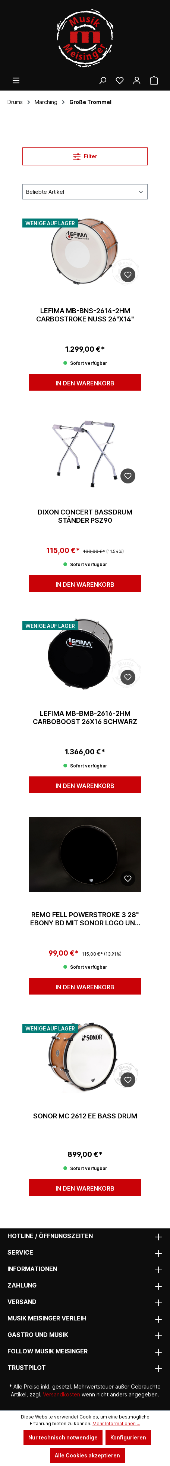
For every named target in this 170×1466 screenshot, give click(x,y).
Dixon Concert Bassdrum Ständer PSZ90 (85, 516)
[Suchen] (102, 80)
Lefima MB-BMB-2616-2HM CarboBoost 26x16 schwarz (85, 717)
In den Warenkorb (85, 383)
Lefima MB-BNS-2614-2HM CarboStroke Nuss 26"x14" (85, 315)
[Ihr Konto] (136, 80)
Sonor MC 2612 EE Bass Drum (85, 1116)
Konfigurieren (128, 1437)
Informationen (32, 1269)
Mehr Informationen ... (116, 1423)
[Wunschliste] (119, 80)
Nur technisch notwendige (63, 1437)
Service (20, 1252)
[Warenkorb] (154, 80)
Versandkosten (61, 1394)
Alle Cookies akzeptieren (87, 1455)
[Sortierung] (85, 191)
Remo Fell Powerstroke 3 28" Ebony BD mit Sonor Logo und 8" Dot (85, 919)
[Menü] (16, 80)
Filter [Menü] (85, 155)
